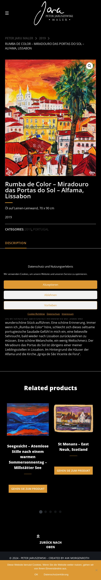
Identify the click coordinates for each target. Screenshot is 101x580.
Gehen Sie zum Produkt (27, 489)
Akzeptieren (50, 284)
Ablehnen (50, 295)
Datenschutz (53, 313)
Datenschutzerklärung (56, 574)
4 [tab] (55, 511)
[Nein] (96, 570)
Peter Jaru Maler (19, 38)
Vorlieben (50, 305)
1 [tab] (40, 511)
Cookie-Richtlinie (36, 313)
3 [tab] (50, 511)
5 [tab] (60, 511)
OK (36, 574)
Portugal (41, 229)
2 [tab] (45, 511)
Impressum (68, 313)
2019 (42, 38)
